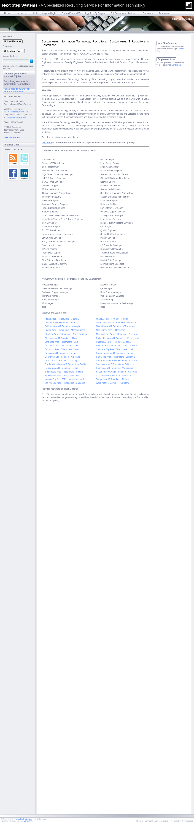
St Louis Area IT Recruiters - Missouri (113, 375)
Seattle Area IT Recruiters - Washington (115, 368)
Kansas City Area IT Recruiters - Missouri (64, 379)
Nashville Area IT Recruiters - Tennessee (115, 326)
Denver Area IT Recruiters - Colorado (62, 357)
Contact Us (28, 821)
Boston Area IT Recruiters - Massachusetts (65, 330)
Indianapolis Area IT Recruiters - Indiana (64, 372)
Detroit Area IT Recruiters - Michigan (62, 360)
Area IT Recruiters (116, 330)
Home (7, 13)
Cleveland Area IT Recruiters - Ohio (61, 345)
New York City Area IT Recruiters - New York (117, 334)
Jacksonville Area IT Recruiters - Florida (63, 375)
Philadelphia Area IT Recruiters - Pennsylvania (118, 338)
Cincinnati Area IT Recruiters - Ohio (61, 342)
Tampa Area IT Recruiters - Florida (112, 379)
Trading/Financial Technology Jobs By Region (83, 13)
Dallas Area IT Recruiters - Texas (60, 353)
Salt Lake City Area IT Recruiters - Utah (114, 349)
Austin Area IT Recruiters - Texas (60, 322)
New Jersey (101, 330)
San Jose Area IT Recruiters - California (115, 364)
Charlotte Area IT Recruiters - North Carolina (66, 334)
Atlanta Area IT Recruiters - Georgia (62, 319)
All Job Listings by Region (45, 13)
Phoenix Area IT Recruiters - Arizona (113, 342)
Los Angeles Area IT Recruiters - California (65, 383)
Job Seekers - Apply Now (123, 13)
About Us (21, 13)
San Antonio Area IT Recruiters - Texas (114, 353)
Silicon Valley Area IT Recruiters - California (116, 372)
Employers (148, 13)
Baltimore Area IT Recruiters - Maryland (63, 326)
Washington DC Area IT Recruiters (112, 383)
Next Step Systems (22, 819)
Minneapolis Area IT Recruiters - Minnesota (116, 322)
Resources (163, 13)
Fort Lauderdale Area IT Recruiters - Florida (65, 364)
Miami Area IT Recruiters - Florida (112, 319)
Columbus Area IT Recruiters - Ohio (62, 349)
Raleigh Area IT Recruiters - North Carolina (116, 345)
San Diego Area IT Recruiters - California (115, 357)
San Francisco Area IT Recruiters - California (117, 360)
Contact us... (177, 65)
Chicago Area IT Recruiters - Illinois (61, 338)
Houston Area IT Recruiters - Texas (61, 368)
